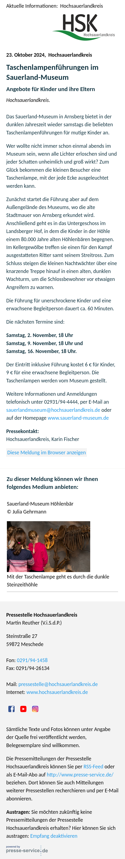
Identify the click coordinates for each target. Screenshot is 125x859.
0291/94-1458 (32, 660)
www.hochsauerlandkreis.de (57, 692)
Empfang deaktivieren (53, 836)
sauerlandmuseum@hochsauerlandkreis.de (53, 410)
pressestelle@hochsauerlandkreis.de (58, 684)
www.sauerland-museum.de (78, 418)
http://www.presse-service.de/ (80, 774)
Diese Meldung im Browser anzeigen (46, 452)
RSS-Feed (93, 766)
